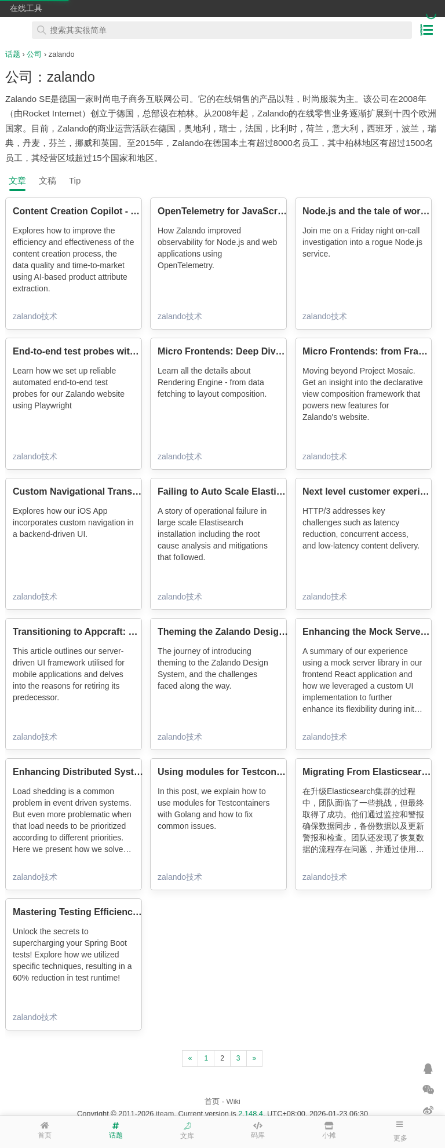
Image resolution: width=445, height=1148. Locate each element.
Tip (75, 180)
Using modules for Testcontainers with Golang (260, 772)
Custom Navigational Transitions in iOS (100, 491)
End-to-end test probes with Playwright (99, 351)
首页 (212, 1101)
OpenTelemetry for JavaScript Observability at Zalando (278, 211)
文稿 (47, 180)
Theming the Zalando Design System (239, 632)
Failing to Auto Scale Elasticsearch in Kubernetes (266, 491)
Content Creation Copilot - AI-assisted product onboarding (142, 211)
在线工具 (26, 8)
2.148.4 (250, 1113)
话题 (12, 54)
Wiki (233, 1101)
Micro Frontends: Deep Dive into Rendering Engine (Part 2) (287, 351)
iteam (165, 1113)
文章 (17, 180)
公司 (34, 54)
